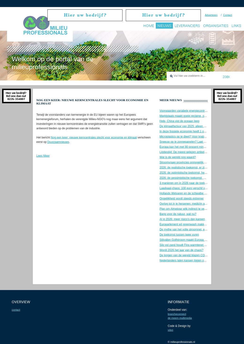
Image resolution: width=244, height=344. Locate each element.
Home (148, 25)
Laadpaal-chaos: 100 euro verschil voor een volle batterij (195, 188)
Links (236, 25)
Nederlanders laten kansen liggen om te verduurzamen (194, 260)
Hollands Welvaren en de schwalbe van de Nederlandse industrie (200, 193)
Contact (227, 15)
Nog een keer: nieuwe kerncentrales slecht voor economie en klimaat (94, 137)
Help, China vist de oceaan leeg (179, 121)
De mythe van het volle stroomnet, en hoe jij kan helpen (194, 229)
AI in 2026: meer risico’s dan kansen (182, 219)
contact (16, 309)
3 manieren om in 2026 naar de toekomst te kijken (191, 183)
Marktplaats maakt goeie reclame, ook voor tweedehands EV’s (198, 116)
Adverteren (211, 15)
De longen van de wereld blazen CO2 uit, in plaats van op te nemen (202, 255)
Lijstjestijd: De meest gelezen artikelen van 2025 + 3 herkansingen (201, 152)
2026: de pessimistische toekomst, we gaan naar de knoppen (198, 178)
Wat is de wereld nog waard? (178, 157)
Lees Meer (43, 155)
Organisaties (215, 25)
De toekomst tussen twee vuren (179, 234)
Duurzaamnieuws (58, 142)
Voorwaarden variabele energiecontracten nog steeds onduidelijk (200, 110)
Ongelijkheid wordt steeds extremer (182, 198)
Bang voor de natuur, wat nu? (178, 214)
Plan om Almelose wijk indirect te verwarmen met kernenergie (198, 208)
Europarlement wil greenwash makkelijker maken (190, 224)
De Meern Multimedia (180, 318)
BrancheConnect (177, 314)
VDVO (170, 330)
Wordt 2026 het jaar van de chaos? (181, 250)
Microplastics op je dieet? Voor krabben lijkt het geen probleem (199, 136)
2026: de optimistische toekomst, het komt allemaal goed (195, 172)
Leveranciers (187, 25)
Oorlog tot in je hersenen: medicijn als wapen (188, 203)
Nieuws (164, 25)
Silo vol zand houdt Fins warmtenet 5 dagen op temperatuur (197, 245)
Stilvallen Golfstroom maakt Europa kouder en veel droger (196, 239)
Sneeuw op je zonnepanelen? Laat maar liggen (189, 141)
